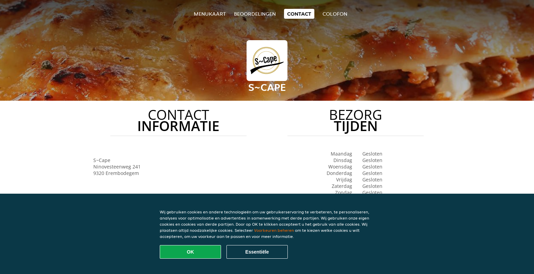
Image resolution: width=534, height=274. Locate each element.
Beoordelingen (255, 13)
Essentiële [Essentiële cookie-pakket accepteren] (257, 252)
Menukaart (210, 13)
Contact (299, 13)
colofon (335, 13)
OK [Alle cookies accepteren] (190, 252)
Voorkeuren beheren (274, 230)
